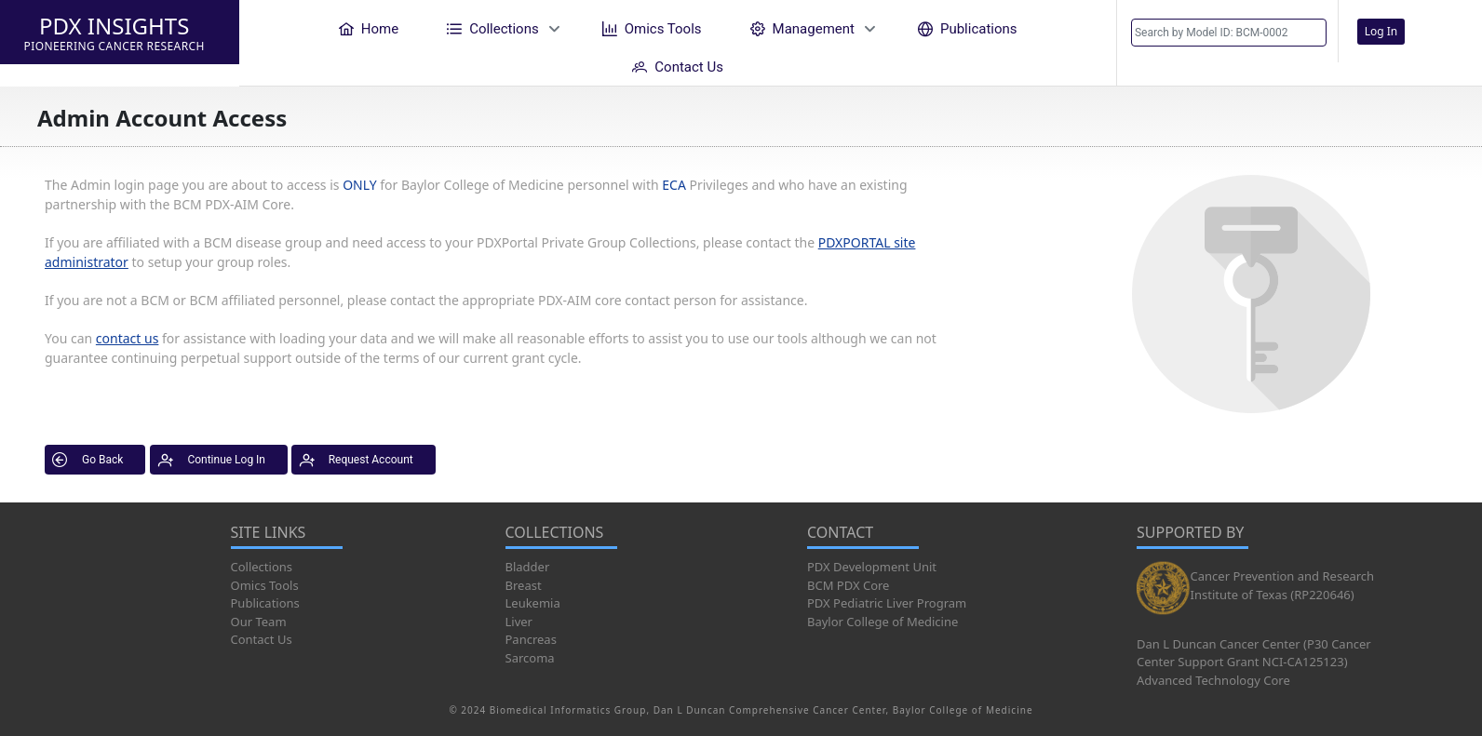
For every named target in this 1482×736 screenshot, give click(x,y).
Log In (1381, 31)
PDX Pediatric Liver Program (886, 603)
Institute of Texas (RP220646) (1272, 594)
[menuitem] (369, 28)
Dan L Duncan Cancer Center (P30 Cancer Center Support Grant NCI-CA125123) (1254, 653)
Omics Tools (265, 585)
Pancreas (531, 639)
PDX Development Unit (871, 566)
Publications (265, 603)
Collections (262, 566)
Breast (523, 585)
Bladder (527, 566)
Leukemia (532, 603)
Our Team (259, 621)
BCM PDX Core (848, 585)
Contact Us (261, 639)
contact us (127, 338)
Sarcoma (530, 657)
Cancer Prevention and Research (1283, 576)
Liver (518, 621)
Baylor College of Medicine (882, 621)
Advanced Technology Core (1213, 680)
